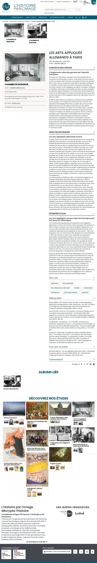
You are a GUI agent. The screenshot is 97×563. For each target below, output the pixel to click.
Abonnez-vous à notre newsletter (57, 552)
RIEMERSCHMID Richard (17, 88)
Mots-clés (30, 17)
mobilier (76, 288)
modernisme (88, 288)
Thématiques (16, 17)
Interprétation (57, 213)
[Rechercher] (60, 9)
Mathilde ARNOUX (60, 63)
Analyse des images (59, 132)
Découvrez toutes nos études (19, 21)
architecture (55, 292)
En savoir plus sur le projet (35, 542)
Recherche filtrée (57, 17)
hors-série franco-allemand (60, 288)
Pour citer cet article (58, 347)
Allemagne (54, 283)
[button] (14, 34)
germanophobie (68, 283)
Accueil (5, 21)
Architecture (16, 103)
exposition (85, 292)
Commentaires (56, 359)
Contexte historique (60, 67)
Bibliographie (55, 298)
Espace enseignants (63, 1)
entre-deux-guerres (70, 292)
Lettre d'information (47, 1)
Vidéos (70, 17)
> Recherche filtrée (49, 13)
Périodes (42, 17)
